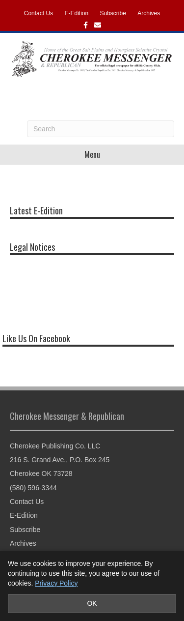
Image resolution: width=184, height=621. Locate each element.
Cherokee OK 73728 (41, 473)
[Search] (100, 128)
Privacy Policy (56, 583)
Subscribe (113, 13)
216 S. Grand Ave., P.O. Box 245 (59, 460)
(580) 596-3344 (33, 488)
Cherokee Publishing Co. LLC (55, 446)
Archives (148, 13)
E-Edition (76, 13)
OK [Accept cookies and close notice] (92, 603)
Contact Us (38, 13)
